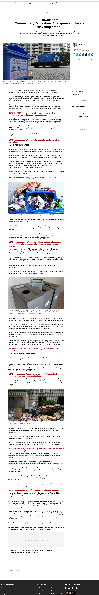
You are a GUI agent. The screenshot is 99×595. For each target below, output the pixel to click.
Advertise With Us (41, 591)
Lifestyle (68, 9)
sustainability (76, 94)
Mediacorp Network (56, 587)
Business (3, 591)
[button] (82, 59)
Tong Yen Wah (82, 44)
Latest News (22, 9)
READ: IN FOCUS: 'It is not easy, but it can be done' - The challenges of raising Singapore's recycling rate (31, 114)
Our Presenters (40, 594)
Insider (56, 9)
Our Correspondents (56, 594)
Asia (36, 9)
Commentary (49, 9)
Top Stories (14, 9)
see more (39, 313)
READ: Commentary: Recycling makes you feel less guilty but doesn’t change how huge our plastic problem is (33, 375)
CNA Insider (19, 591)
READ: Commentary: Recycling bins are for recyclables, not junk (34, 178)
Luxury (17, 594)
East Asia (41, 9)
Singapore (30, 9)
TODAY (62, 9)
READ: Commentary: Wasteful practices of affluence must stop (34, 490)
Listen (79, 9)
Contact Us (54, 591)
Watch (74, 9)
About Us (39, 587)
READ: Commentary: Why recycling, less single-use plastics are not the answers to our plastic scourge (36, 450)
